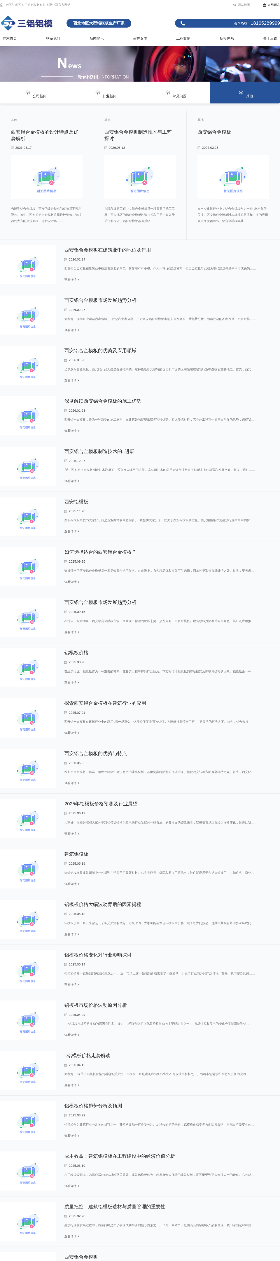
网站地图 (244, 5)
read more (13, 341)
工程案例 (183, 38)
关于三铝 (270, 38)
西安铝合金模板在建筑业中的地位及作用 (107, 827)
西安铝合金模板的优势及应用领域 (100, 927)
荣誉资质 (140, 38)
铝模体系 (227, 38)
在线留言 (274, 5)
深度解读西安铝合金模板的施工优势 (102, 978)
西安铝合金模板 (21, 598)
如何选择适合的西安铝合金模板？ (100, 1129)
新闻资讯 (97, 38)
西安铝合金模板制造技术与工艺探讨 (42, 365)
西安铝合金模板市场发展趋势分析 (100, 877)
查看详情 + (71, 853)
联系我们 (53, 38)
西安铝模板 (76, 1078)
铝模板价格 (76, 1230)
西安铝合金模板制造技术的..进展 (99, 1028)
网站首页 (10, 38)
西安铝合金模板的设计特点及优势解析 (45, 132)
